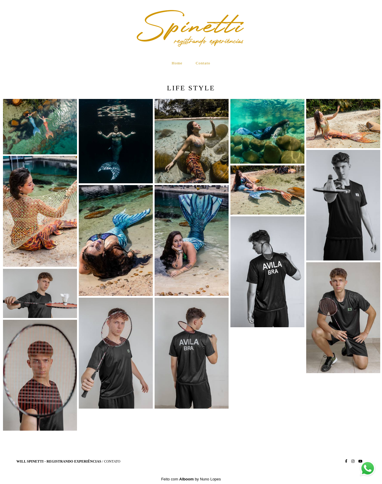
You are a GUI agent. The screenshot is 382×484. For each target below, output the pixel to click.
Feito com (191, 479)
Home (177, 63)
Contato (203, 63)
